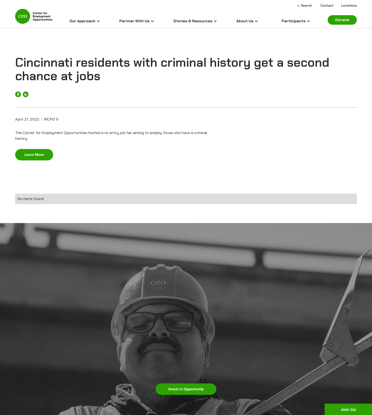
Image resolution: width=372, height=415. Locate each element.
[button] (85, 21)
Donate (342, 19)
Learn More (34, 154)
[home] (33, 18)
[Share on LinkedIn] (25, 94)
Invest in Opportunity (186, 389)
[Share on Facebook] (18, 94)
